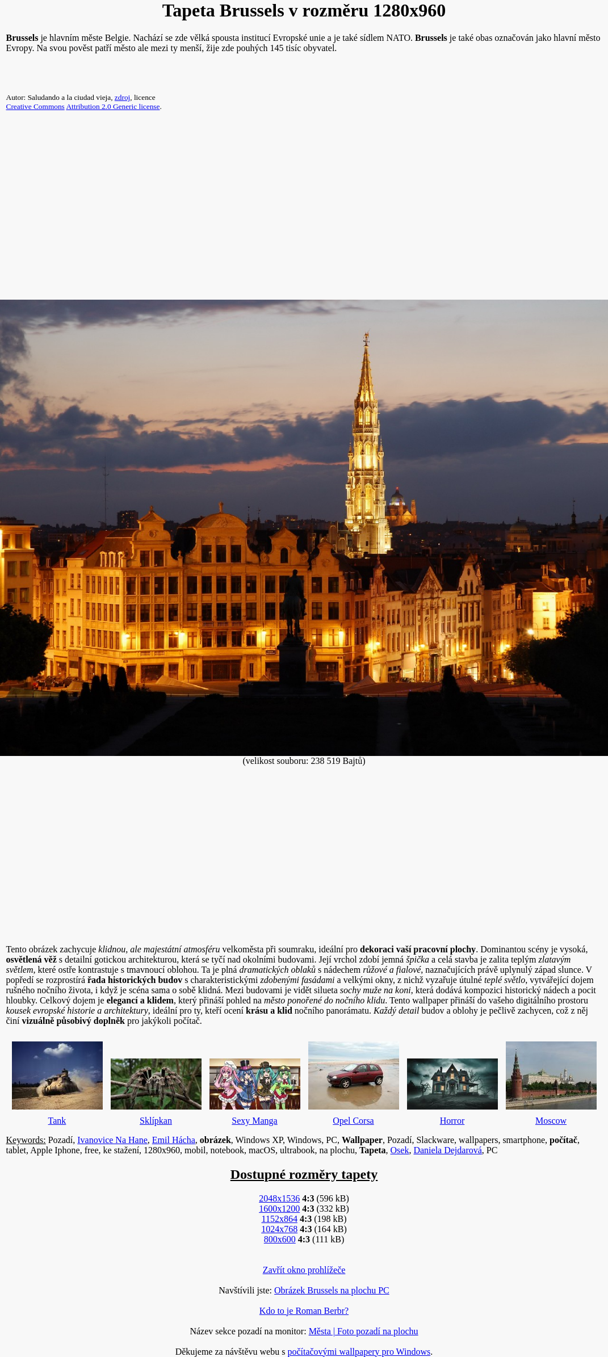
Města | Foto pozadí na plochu (363, 1331)
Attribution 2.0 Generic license (113, 106)
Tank (57, 1080)
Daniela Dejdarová (447, 1150)
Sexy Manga (254, 1089)
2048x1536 (279, 1198)
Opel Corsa (353, 1080)
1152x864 (279, 1219)
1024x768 (279, 1229)
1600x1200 (279, 1208)
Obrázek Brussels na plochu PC (331, 1290)
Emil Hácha (173, 1140)
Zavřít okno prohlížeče (304, 1270)
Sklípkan (156, 1089)
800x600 (280, 1239)
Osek (400, 1150)
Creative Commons (35, 106)
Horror (452, 1089)
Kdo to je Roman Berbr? (304, 1311)
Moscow (551, 1080)
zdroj (122, 97)
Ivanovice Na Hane (112, 1140)
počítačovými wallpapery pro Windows (358, 1351)
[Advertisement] (304, 210)
